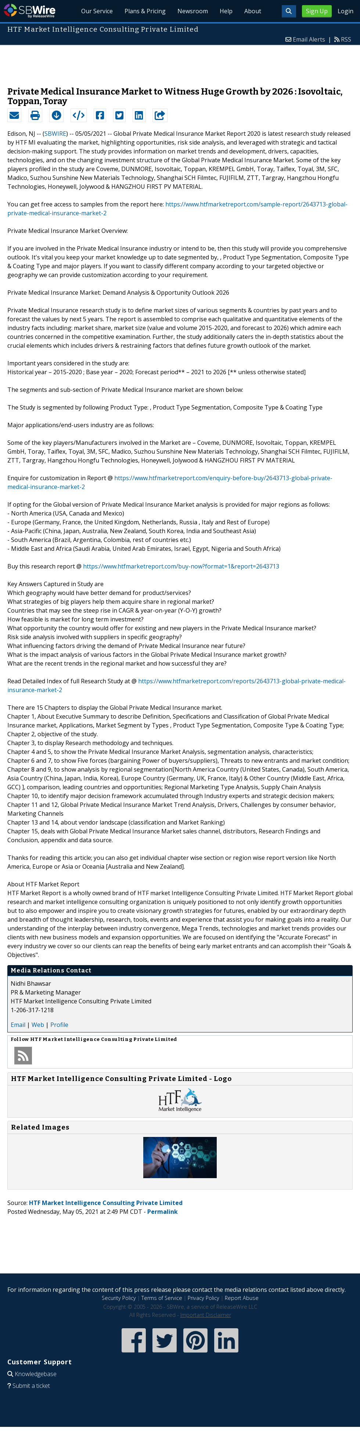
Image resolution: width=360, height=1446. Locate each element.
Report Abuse (242, 1297)
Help (226, 11)
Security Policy (119, 1297)
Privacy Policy (203, 1297)
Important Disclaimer (205, 1314)
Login (345, 11)
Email (18, 1025)
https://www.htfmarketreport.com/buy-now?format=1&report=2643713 (181, 566)
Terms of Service (161, 1297)
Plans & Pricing (145, 11)
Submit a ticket (31, 1386)
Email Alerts (309, 39)
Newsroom (192, 11)
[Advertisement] (180, 62)
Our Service (97, 11)
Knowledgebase (36, 1374)
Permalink (162, 1212)
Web (38, 1025)
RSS (346, 39)
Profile (59, 1025)
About (252, 11)
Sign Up (317, 11)
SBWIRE (55, 134)
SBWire (29, 11)
